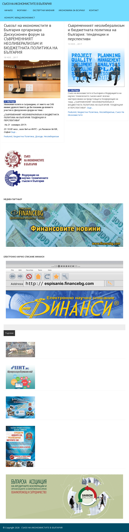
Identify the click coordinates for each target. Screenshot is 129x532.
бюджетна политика (23, 136)
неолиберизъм (51, 136)
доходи (39, 136)
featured (8, 136)
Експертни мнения (43, 10)
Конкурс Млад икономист (19, 17)
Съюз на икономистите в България (26, 4)
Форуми (22, 10)
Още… (14, 132)
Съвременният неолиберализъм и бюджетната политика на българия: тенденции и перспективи (96, 32)
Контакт (94, 10)
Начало (8, 10)
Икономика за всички (72, 10)
